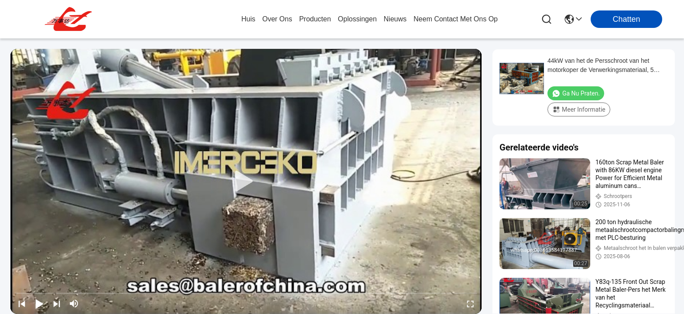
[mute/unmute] (74, 303)
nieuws (395, 19)
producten (315, 19)
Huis (248, 19)
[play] (246, 181)
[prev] (22, 303)
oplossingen (357, 19)
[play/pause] (39, 303)
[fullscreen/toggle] (470, 303)
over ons (277, 19)
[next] (56, 303)
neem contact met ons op (456, 19)
